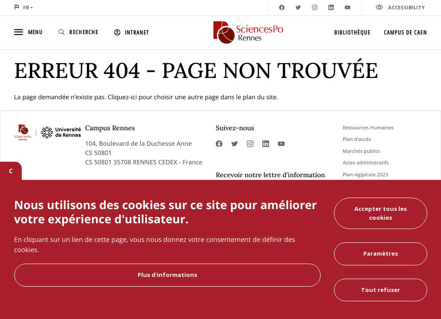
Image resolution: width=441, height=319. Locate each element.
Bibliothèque (352, 32)
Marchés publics (362, 151)
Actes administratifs (366, 163)
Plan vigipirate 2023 (365, 174)
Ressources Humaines (368, 127)
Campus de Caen (405, 32)
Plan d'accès (357, 139)
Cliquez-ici (122, 97)
